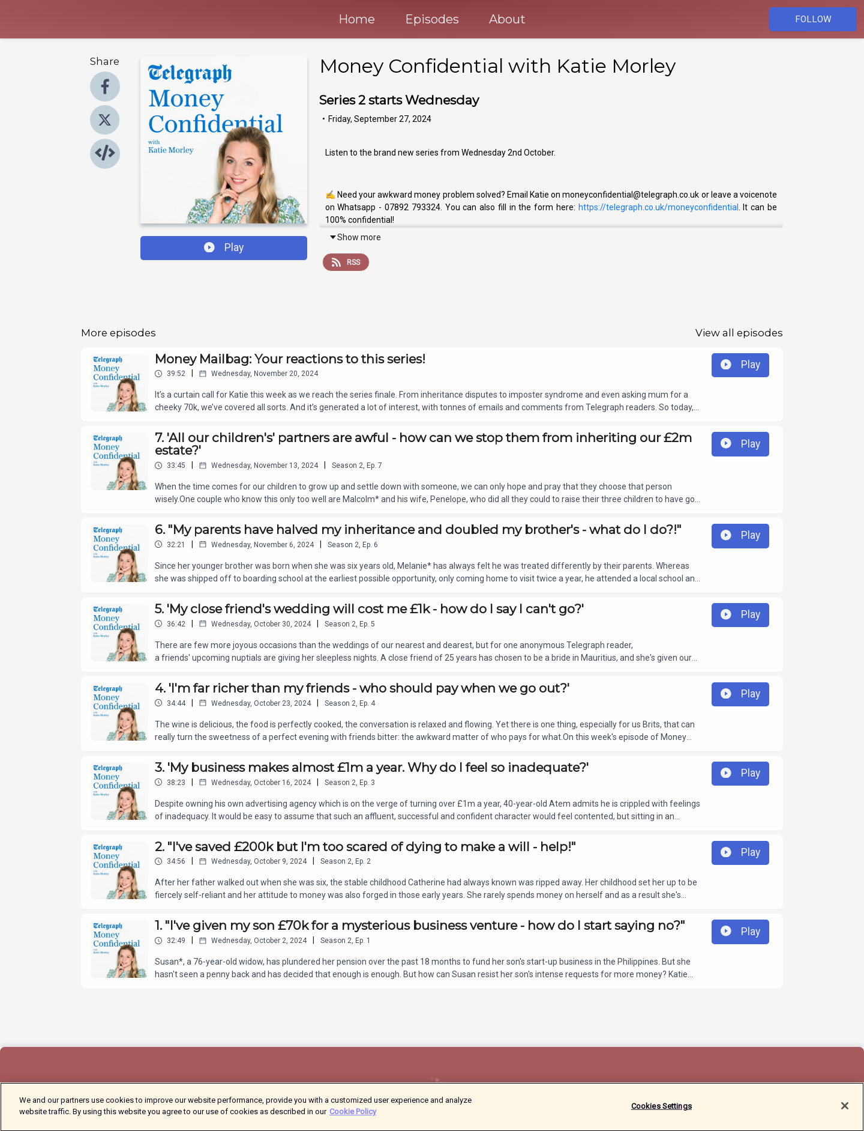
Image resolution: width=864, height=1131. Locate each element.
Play (224, 247)
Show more (355, 237)
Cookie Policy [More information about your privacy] (352, 1117)
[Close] (845, 1111)
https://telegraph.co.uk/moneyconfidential (658, 207)
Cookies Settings (661, 1111)
